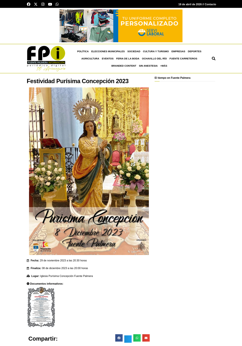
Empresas (178, 51)
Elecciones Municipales (108, 51)
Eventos (107, 58)
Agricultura (90, 58)
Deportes (195, 51)
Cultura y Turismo (156, 51)
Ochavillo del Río (154, 58)
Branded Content (123, 65)
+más (163, 65)
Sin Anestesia (148, 65)
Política (83, 51)
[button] (213, 58)
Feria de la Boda (127, 58)
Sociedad (133, 51)
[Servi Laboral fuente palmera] (121, 25)
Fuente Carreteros (183, 58)
